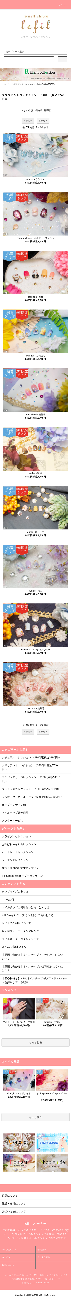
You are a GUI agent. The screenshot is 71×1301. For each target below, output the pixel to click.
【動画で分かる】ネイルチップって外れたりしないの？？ (32, 956)
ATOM (46, 1283)
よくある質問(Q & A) (14, 946)
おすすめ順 (27, 110)
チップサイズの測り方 (15, 891)
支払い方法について (22, 1275)
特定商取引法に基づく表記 (23, 1279)
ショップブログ (28, 1283)
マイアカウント (9, 1249)
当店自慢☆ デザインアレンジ (20, 931)
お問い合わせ (8, 1265)
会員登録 (41, 1249)
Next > (43, 120)
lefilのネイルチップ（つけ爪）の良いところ (28, 915)
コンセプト (8, 899)
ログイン (6, 1257)
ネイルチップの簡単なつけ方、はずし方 (26, 907)
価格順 (38, 110)
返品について (59, 1275)
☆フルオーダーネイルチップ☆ (20, 938)
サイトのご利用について (16, 923)
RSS (40, 1283)
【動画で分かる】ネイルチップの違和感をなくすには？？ (32, 968)
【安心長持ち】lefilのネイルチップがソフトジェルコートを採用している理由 (34, 980)
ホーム (6, 84)
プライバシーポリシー (47, 1279)
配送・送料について (42, 1275)
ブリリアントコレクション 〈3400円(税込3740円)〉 (34, 84)
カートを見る (43, 1257)
